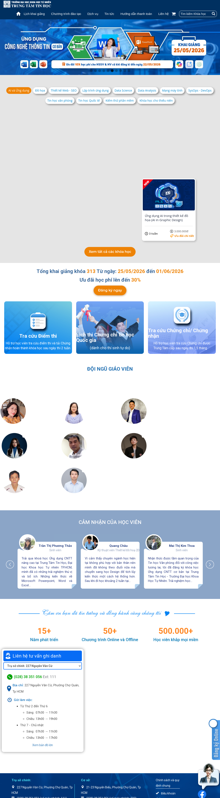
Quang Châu (118, 511)
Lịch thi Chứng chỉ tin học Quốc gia (105, 337)
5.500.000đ (67, 236)
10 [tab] (129, 71)
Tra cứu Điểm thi (38, 336)
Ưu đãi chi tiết (66, 169)
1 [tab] (91, 71)
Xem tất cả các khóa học (110, 251)
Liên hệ (163, 14)
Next (208, 527)
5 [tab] (108, 71)
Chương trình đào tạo (66, 14)
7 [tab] (116, 71)
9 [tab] (125, 71)
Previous (12, 527)
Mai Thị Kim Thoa (182, 511)
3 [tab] (99, 71)
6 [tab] (112, 71)
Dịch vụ (92, 14)
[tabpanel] (110, 47)
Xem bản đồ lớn (42, 710)
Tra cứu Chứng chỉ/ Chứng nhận (178, 333)
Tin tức (109, 14)
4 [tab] (104, 71)
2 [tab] (95, 71)
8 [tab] (120, 71)
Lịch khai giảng (34, 14)
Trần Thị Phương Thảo (55, 511)
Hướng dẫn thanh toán (136, 14)
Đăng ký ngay (110, 290)
